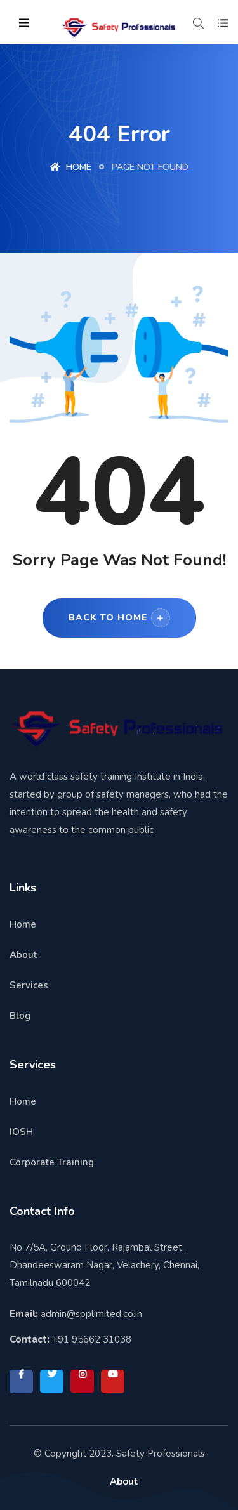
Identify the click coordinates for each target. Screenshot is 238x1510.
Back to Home (119, 617)
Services (29, 985)
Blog (20, 1015)
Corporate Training (52, 1162)
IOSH (21, 1132)
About (23, 955)
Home (70, 167)
